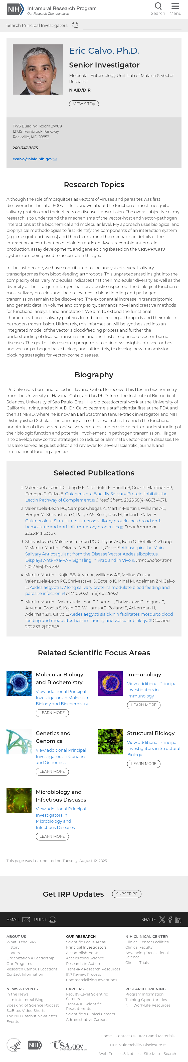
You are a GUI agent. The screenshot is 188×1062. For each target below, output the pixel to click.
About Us (16, 936)
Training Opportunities (146, 1000)
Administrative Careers (86, 1019)
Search (170, 1053)
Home (106, 1036)
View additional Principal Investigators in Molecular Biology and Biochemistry (62, 697)
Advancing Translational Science (147, 955)
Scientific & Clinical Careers (90, 1014)
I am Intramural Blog (25, 1000)
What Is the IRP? (22, 942)
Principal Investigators (86, 947)
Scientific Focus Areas (86, 942)
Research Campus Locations (32, 969)
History (13, 947)
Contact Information (25, 974)
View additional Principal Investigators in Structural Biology (153, 748)
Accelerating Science (85, 958)
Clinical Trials (137, 962)
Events (13, 1021)
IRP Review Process (83, 974)
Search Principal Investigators (37, 25)
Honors (13, 953)
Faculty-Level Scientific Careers (87, 996)
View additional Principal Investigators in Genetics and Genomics (61, 756)
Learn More (52, 713)
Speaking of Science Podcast (33, 1005)
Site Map (152, 1053)
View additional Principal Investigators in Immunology (152, 690)
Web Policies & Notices (119, 1053)
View (86, 104)
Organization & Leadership (31, 958)
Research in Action (83, 963)
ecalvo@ (35, 159)
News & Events (22, 989)
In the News (17, 994)
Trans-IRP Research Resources (93, 969)
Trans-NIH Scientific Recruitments (84, 1006)
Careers (75, 989)
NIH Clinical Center (146, 936)
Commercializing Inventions (91, 980)
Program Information (144, 994)
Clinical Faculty (139, 947)
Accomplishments (82, 953)
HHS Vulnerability (137, 1045)
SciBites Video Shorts (26, 1010)
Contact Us (125, 1036)
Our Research (81, 936)
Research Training (145, 989)
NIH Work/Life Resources (147, 1005)
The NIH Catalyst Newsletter (32, 1016)
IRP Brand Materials (156, 1036)
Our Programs (19, 963)
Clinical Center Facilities (147, 942)
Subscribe (127, 894)
